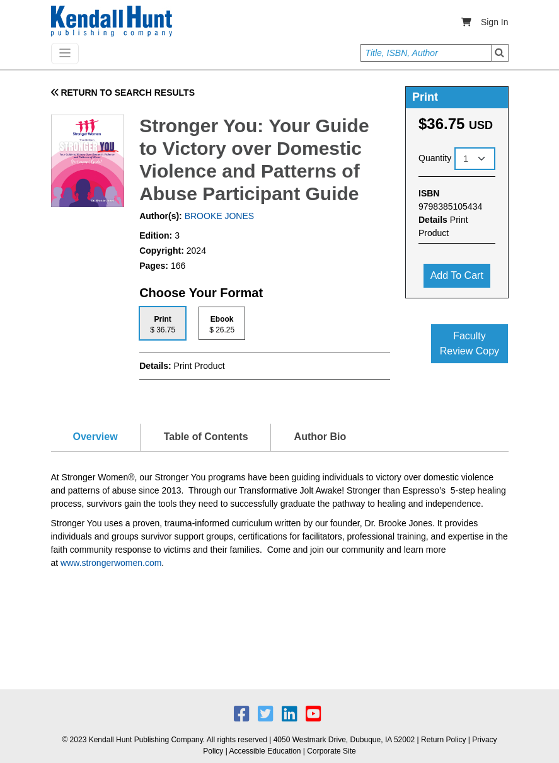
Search (500, 53)
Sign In (495, 22)
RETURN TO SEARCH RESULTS (123, 93)
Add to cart (456, 275)
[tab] (162, 323)
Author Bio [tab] (320, 436)
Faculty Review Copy (469, 343)
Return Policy (443, 739)
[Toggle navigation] (65, 53)
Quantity (434, 158)
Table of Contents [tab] (206, 436)
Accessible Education (265, 751)
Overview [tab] (95, 436)
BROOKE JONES (218, 216)
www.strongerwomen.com (111, 563)
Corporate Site (331, 751)
